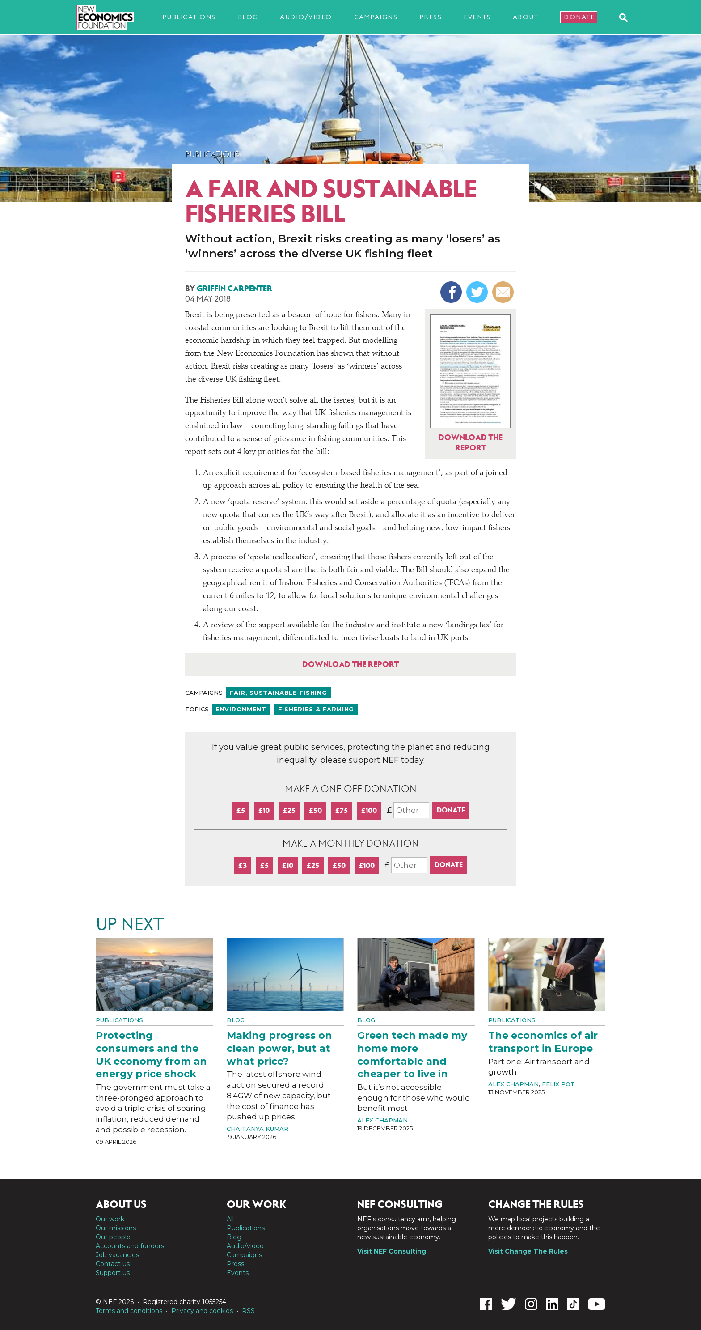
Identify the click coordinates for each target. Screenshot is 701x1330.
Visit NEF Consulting (391, 1251)
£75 (341, 810)
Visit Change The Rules (528, 1251)
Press (430, 17)
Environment (240, 709)
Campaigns (376, 17)
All (230, 1219)
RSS (248, 1311)
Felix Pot (558, 1084)
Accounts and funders (130, 1246)
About (526, 17)
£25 (289, 810)
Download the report (350, 664)
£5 (240, 810)
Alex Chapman (382, 1120)
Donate (579, 17)
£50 (315, 810)
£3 (242, 865)
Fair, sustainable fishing (278, 692)
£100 (369, 810)
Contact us (113, 1264)
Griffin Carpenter (234, 288)
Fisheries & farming (316, 709)
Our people (113, 1237)
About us (121, 1204)
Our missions (116, 1228)
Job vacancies (117, 1255)
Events (477, 17)
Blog (248, 17)
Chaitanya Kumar (257, 1128)
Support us (113, 1273)
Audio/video (306, 17)
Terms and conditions (129, 1311)
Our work (110, 1219)
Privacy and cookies (202, 1311)
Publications (189, 17)
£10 (264, 810)
